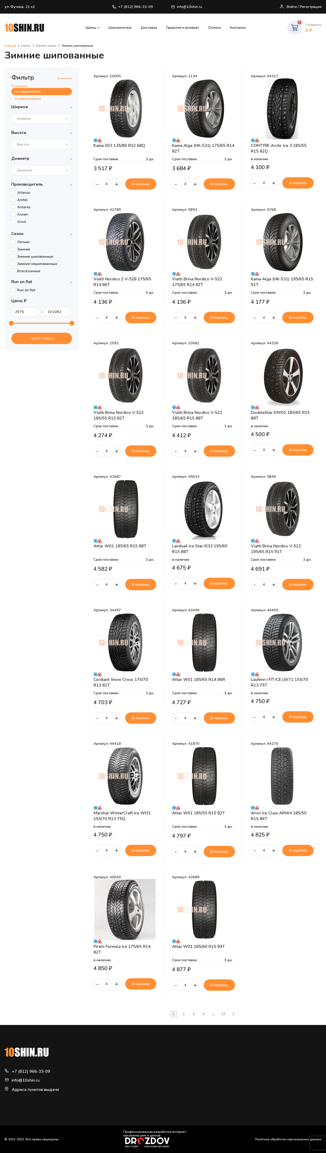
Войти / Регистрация (300, 7)
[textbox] (25, 118)
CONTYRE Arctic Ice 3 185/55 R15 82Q (279, 148)
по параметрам (28, 91)
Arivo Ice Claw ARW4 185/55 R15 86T (279, 815)
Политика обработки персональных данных (288, 1139)
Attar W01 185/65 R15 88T (119, 546)
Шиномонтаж (120, 27)
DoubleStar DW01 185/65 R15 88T (280, 415)
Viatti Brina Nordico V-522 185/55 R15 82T (118, 415)
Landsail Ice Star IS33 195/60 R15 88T (199, 548)
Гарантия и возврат (182, 27)
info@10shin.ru (186, 7)
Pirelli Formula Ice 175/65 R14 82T (122, 949)
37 (223, 1014)
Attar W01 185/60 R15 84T (198, 946)
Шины (91, 27)
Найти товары (42, 338)
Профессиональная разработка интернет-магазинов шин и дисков (155, 1139)
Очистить (65, 78)
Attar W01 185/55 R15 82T (198, 813)
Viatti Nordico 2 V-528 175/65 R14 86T (122, 281)
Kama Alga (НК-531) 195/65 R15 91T (282, 281)
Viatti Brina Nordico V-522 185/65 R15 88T (197, 415)
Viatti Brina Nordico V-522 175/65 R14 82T (197, 281)
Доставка (149, 27)
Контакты (238, 27)
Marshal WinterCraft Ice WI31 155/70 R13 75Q (122, 815)
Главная (10, 46)
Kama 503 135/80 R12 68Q (119, 145)
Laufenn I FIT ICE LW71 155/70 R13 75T (279, 682)
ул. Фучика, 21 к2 (20, 6)
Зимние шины (46, 46)
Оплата (214, 27)
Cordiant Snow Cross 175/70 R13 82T (120, 682)
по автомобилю (28, 98)
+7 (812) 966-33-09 (132, 7)
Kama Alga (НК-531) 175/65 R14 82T (203, 148)
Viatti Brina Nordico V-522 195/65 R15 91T (276, 548)
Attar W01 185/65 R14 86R (198, 679)
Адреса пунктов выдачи (35, 1089)
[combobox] (41, 118)
